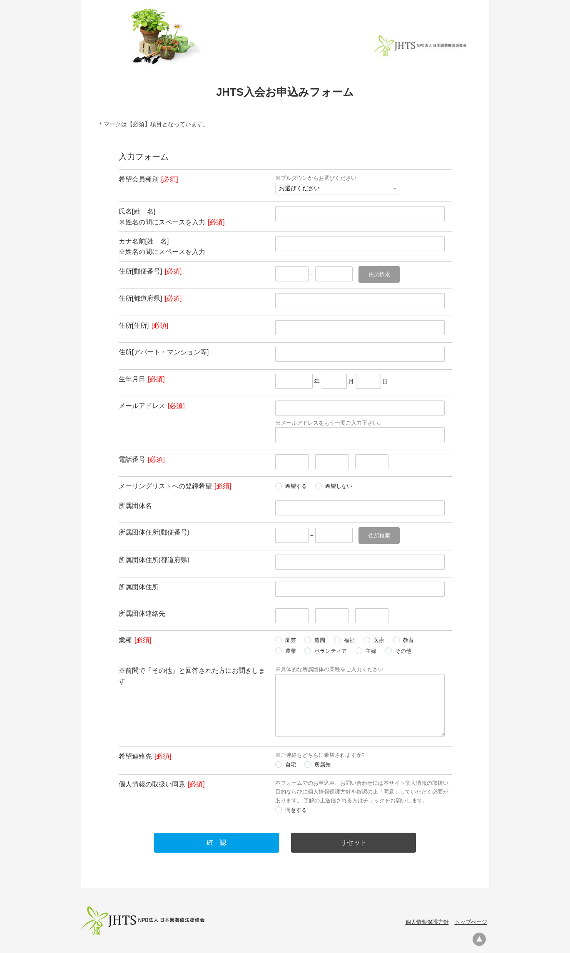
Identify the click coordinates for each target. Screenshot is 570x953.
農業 (290, 650)
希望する (296, 485)
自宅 (290, 763)
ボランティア (330, 650)
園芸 (290, 639)
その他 (403, 650)
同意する (296, 809)
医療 (378, 639)
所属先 (322, 763)
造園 (319, 639)
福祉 (349, 639)
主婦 (371, 650)
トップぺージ (471, 921)
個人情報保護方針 (427, 921)
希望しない (338, 485)
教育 (408, 639)
